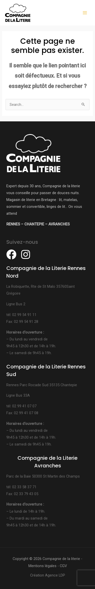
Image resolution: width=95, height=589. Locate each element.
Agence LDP (55, 575)
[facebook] (13, 254)
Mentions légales (42, 566)
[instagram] (27, 254)
